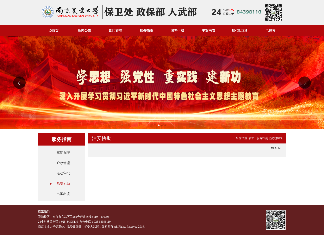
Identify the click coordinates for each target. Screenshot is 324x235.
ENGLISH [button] (239, 30)
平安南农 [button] (208, 30)
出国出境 (63, 194)
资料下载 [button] (177, 30)
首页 (53, 30)
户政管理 (63, 163)
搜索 (270, 30)
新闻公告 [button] (84, 30)
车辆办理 (63, 152)
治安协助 (63, 183)
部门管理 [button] (115, 30)
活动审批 (63, 173)
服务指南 (262, 138)
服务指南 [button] (146, 30)
